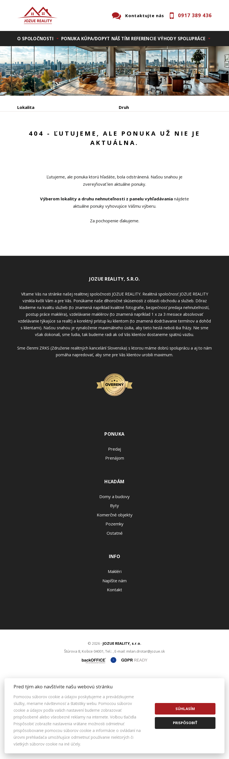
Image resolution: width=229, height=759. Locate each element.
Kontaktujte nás (144, 15)
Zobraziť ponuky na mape (63, 177)
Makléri (115, 654)
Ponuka (70, 38)
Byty (114, 588)
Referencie (143, 38)
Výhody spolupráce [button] (181, 38)
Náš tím (120, 38)
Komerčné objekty (115, 597)
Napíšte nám (114, 663)
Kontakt (114, 672)
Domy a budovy (114, 579)
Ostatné (115, 616)
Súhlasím (185, 708)
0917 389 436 (195, 15)
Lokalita (25, 107)
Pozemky (114, 607)
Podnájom (135, 160)
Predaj (34, 160)
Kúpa (102, 160)
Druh (124, 107)
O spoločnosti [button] (35, 38)
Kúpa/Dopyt (95, 38)
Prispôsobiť (185, 722)
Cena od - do (132, 131)
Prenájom (69, 160)
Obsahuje (27, 131)
